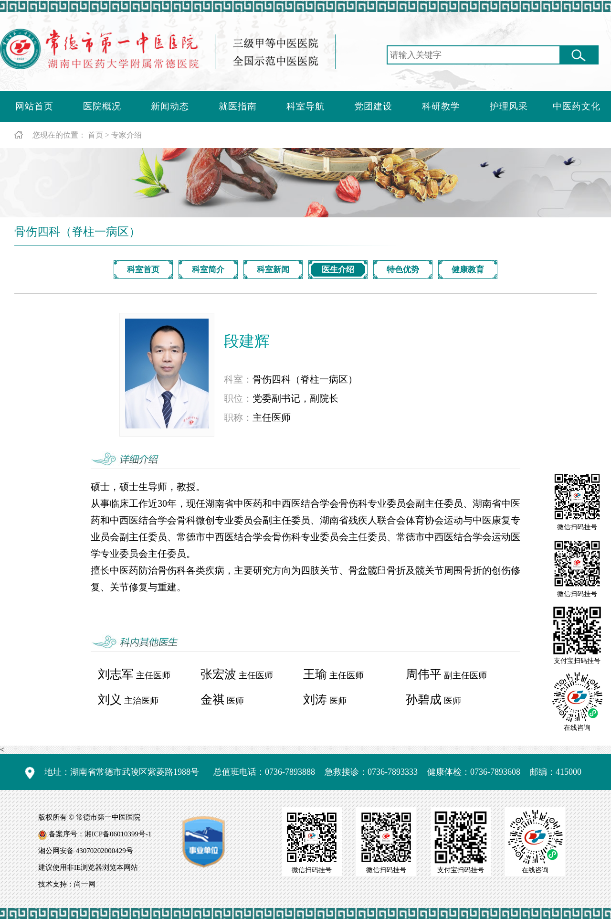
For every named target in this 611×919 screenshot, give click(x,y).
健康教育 (468, 269)
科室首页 (143, 269)
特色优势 (403, 269)
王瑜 (315, 674)
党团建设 (373, 106)
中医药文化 (576, 106)
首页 (95, 135)
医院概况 (102, 106)
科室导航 (305, 106)
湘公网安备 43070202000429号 (85, 851)
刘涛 (315, 699)
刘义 (110, 699)
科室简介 (208, 269)
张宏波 (218, 674)
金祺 (212, 699)
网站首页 (34, 106)
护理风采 (509, 106)
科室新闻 (273, 269)
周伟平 (424, 674)
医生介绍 (338, 269)
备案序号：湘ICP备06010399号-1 (100, 834)
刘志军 (116, 674)
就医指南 (238, 106)
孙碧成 (424, 699)
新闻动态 (170, 106)
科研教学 (441, 106)
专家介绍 (126, 135)
